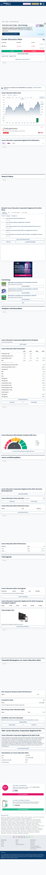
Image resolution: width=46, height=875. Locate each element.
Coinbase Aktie (10, 829)
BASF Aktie (38, 822)
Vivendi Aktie (3, 828)
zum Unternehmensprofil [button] (23, 749)
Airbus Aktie (34, 829)
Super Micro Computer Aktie (19, 828)
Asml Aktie (37, 833)
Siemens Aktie (38, 823)
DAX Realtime (17, 818)
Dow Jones (31, 818)
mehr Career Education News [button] (23, 240)
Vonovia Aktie (8, 832)
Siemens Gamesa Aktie (5, 819)
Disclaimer (32, 845)
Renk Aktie (3, 827)
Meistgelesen (14, 217)
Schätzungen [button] (34, 403)
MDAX (22, 818)
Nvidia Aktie (9, 822)
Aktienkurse (9, 818)
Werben (17, 844)
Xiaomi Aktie (34, 830)
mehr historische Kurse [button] (23, 513)
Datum (8, 217)
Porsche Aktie (17, 830)
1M (16, 98)
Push (3, 98)
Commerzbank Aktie (11, 823)
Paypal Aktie (35, 827)
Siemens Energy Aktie (20, 823)
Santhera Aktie (29, 820)
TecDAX (26, 818)
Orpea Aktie (13, 819)
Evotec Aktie (31, 833)
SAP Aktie (29, 825)
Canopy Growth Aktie (16, 832)
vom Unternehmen (16, 213)
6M (19, 98)
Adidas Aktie (3, 833)
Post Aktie (18, 819)
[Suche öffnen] (41, 4)
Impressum (32, 842)
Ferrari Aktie (22, 827)
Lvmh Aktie (9, 834)
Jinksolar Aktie (18, 825)
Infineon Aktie (3, 829)
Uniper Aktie (14, 834)
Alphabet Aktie (28, 829)
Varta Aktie (40, 830)
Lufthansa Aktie (4, 824)
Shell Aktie (20, 834)
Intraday (8, 98)
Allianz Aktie (32, 823)
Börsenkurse (3, 818)
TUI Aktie (27, 823)
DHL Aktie (33, 822)
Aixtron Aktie (3, 834)
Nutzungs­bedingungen (34, 847)
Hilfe (16, 842)
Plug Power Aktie (4, 825)
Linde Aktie (26, 833)
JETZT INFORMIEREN (23, 795)
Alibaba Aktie (20, 833)
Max (31, 98)
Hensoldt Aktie (29, 827)
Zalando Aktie (23, 832)
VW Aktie (9, 824)
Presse (2, 845)
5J (27, 98)
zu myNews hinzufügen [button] (30, 243)
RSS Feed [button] (8, 243)
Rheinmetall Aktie (16, 822)
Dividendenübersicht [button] (23, 400)
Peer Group (24, 213)
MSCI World (41, 818)
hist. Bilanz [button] (12, 403)
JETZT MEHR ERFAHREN (23, 810)
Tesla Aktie (23, 822)
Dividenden (42, 98)
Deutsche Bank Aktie (21, 824)
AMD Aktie (22, 829)
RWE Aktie (28, 828)
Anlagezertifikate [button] (23, 723)
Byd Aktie (14, 824)
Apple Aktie (24, 825)
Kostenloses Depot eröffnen (11, 34)
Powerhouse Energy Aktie (26, 819)
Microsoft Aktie (35, 824)
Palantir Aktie (16, 829)
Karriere (2, 844)
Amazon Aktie (3, 822)
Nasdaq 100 (36, 818)
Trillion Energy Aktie (36, 820)
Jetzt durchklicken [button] (26, 287)
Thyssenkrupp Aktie (5, 830)
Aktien (7, 21)
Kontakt (2, 842)
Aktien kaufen (25, 834)
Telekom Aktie (41, 827)
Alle (9, 213)
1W (13, 98)
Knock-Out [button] (34, 726)
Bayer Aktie (28, 822)
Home (3, 21)
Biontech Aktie (11, 825)
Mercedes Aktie (9, 827)
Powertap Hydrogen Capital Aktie (7, 820)
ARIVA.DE (3, 859)
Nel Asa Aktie (28, 824)
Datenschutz (32, 844)
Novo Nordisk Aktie (34, 828)
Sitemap (2, 847)
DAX (13, 818)
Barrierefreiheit (33, 850)
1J (22, 98)
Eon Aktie (3, 832)
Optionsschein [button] (12, 726)
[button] (27, 4)
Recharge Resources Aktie (20, 820)
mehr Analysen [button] (23, 345)
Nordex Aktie (9, 833)
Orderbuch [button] (12, 502)
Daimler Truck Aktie (35, 825)
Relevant (4, 213)
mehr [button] (23, 304)
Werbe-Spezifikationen (20, 845)
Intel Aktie (15, 833)
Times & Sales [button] (34, 502)
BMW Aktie (40, 829)
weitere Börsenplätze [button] (23, 495)
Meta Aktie (12, 830)
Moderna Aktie (10, 828)
